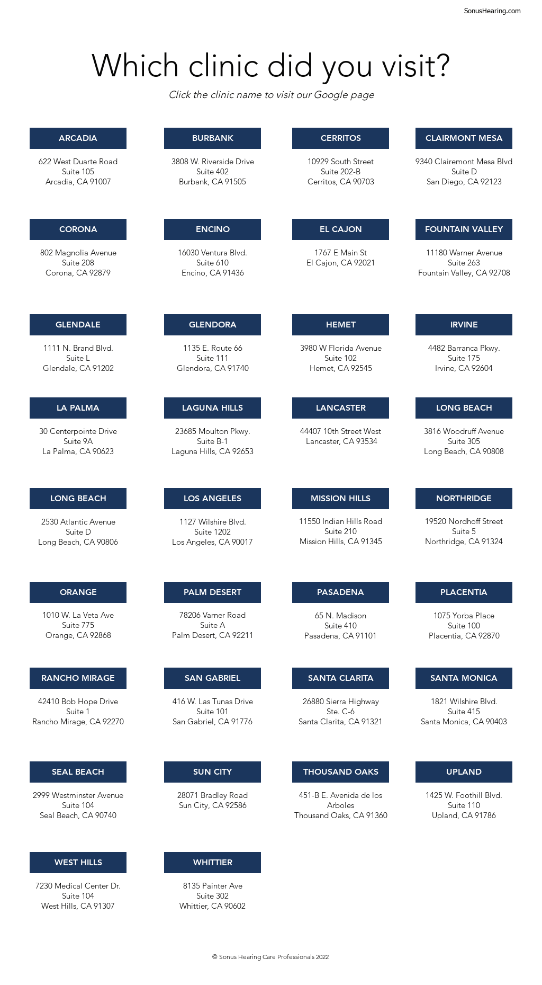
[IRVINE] (463, 324)
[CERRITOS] (340, 138)
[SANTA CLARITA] (340, 678)
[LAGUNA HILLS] (212, 408)
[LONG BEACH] (78, 498)
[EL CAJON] (340, 229)
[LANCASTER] (340, 408)
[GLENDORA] (212, 324)
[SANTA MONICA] (463, 678)
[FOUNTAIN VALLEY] (463, 229)
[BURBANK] (212, 138)
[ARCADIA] (78, 138)
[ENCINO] (212, 229)
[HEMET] (340, 324)
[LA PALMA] (78, 408)
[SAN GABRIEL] (212, 678)
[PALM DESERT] (212, 592)
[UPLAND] (463, 772)
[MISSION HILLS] (340, 498)
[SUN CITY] (212, 772)
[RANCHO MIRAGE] (78, 678)
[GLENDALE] (78, 324)
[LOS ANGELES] (212, 498)
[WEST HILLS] (78, 862)
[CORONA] (78, 229)
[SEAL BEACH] (78, 772)
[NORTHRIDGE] (463, 498)
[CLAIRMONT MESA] (463, 138)
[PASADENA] (340, 592)
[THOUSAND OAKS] (340, 772)
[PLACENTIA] (463, 592)
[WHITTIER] (212, 862)
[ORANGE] (78, 592)
